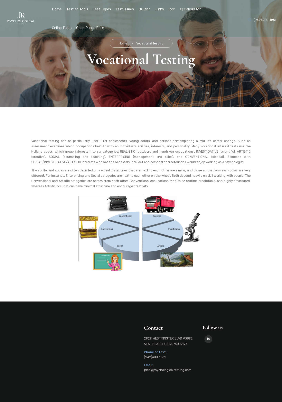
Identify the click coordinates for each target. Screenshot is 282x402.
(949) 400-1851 (265, 20)
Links (159, 9)
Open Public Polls (90, 28)
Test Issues (125, 9)
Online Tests (61, 28)
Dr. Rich (144, 9)
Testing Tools (77, 9)
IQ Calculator (190, 9)
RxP (171, 9)
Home (57, 9)
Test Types (102, 9)
